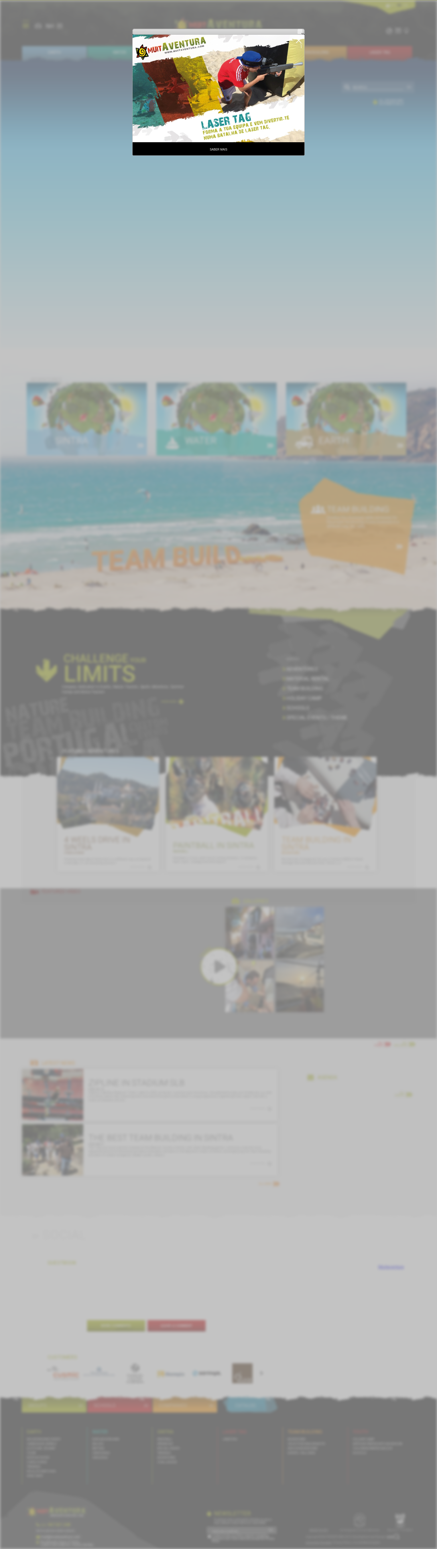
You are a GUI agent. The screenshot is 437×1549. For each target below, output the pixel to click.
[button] (300, 31)
